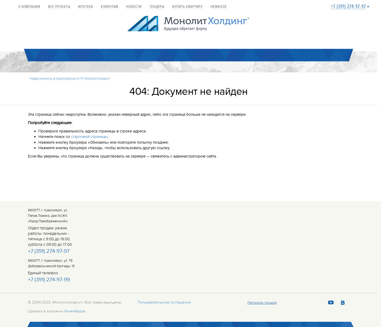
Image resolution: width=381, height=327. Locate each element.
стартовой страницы (89, 136)
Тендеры (156, 7)
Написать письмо (262, 303)
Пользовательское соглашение (164, 302)
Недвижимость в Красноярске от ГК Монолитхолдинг (70, 79)
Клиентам (109, 7)
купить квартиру (187, 7)
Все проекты (59, 7)
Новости (134, 7)
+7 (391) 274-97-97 (348, 6)
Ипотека (85, 7)
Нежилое (219, 7)
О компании (29, 7)
